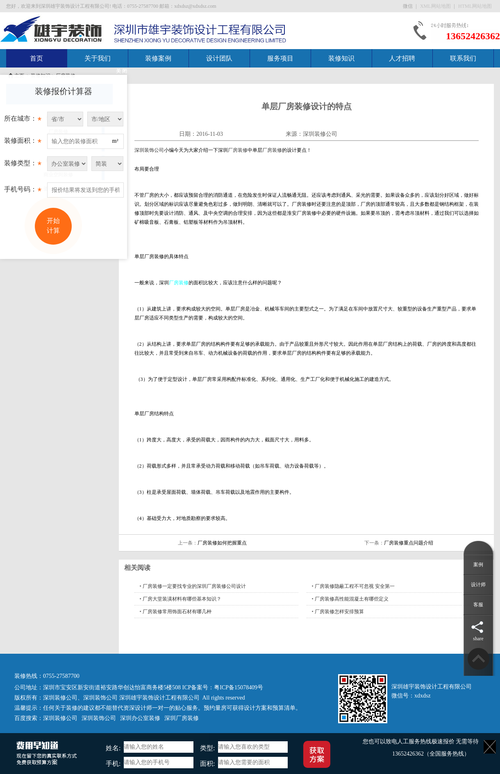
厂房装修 (238, 150)
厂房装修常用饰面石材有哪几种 (177, 611)
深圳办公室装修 (140, 718)
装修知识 (341, 58)
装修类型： (22, 165)
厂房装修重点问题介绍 (408, 543)
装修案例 (158, 58)
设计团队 (219, 58)
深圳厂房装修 (181, 718)
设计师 (478, 584)
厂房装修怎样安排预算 (339, 611)
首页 (36, 58)
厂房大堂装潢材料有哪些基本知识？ (182, 599)
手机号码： (22, 191)
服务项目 (280, 58)
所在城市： (22, 121)
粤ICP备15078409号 (238, 687)
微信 (408, 6)
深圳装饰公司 (149, 150)
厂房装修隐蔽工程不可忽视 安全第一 (355, 586)
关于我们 (97, 58)
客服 (478, 605)
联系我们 (463, 58)
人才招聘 (402, 58)
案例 (478, 564)
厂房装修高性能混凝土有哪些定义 (352, 599)
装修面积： (22, 143)
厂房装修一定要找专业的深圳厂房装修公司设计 (194, 586)
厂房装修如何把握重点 (222, 543)
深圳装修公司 (320, 134)
